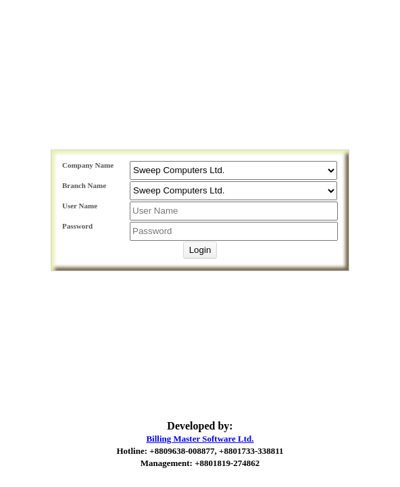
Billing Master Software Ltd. (199, 439)
